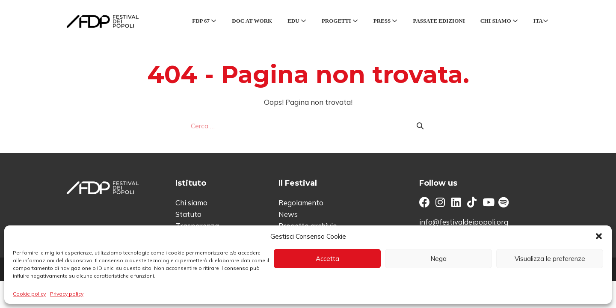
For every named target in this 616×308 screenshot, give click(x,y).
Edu (296, 21)
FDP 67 (204, 21)
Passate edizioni (439, 21)
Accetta (327, 259)
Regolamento (300, 202)
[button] (599, 236)
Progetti (340, 21)
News (288, 214)
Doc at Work (252, 21)
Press (385, 21)
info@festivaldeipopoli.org (463, 221)
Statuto (188, 214)
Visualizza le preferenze (550, 259)
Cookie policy (29, 293)
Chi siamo (499, 21)
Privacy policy (66, 293)
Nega (438, 259)
